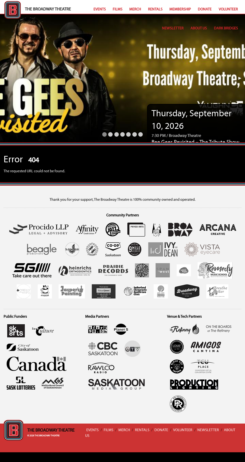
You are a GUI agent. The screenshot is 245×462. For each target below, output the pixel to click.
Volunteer (228, 9)
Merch (135, 9)
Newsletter (173, 28)
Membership (180, 9)
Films (117, 9)
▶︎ (241, 78)
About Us (198, 28)
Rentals (155, 9)
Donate (205, 9)
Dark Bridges (226, 28)
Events (99, 9)
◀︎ (7, 78)
